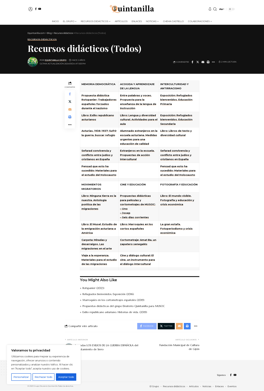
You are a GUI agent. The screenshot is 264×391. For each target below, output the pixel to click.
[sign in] (30, 9)
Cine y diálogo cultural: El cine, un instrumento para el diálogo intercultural (137, 260)
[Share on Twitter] (197, 62)
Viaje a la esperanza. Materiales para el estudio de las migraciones (99, 260)
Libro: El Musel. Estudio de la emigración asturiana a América (99, 228)
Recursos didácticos (42, 39)
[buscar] (215, 9)
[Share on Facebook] (192, 62)
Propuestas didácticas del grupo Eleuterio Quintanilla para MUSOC (123, 305)
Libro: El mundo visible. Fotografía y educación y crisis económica (177, 200)
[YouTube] (39, 9)
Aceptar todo (66, 377)
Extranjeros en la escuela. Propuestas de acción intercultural (137, 155)
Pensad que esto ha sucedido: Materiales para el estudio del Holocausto (99, 170)
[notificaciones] (210, 9)
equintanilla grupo (56, 60)
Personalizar (21, 377)
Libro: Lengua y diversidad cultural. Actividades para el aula (138, 119)
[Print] (208, 62)
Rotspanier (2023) (93, 288)
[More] (213, 62)
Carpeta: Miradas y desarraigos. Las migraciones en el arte (96, 244)
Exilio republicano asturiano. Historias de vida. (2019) (115, 311)
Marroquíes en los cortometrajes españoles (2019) (113, 300)
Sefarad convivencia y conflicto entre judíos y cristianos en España (97, 155)
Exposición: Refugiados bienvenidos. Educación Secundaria (176, 119)
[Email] (203, 62)
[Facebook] (35, 9)
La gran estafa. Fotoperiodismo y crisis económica (176, 228)
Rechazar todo (43, 377)
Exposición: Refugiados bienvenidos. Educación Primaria (176, 100)
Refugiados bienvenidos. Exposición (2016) (108, 294)
